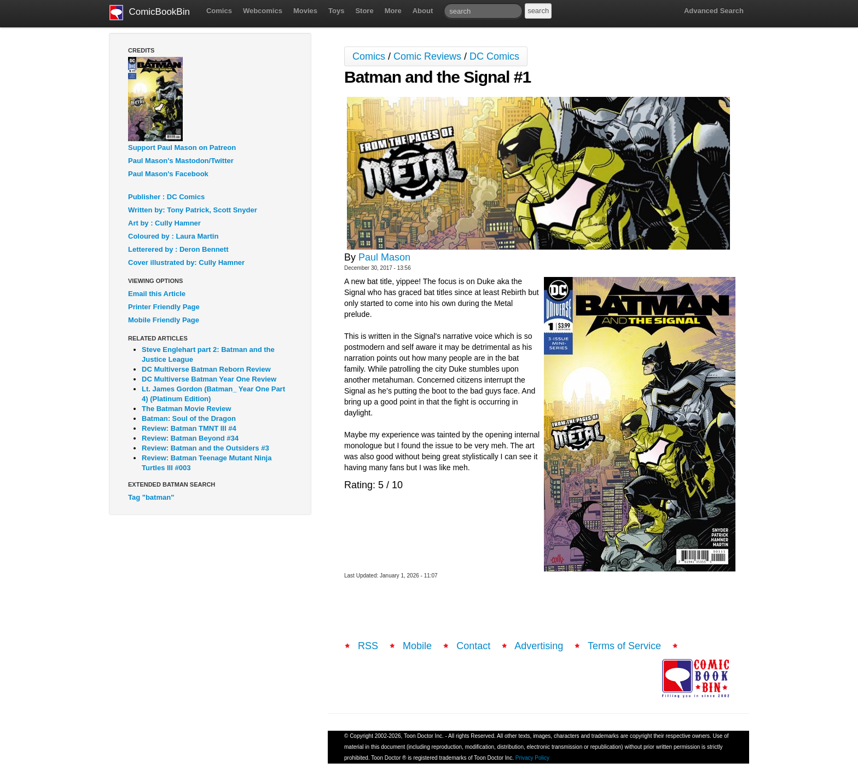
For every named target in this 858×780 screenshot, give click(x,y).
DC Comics (494, 56)
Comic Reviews (427, 56)
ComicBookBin (149, 12)
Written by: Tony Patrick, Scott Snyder (192, 210)
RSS (368, 645)
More (393, 11)
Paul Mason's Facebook (168, 174)
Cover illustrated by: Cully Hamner (186, 262)
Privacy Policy (532, 758)
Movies (305, 11)
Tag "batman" (151, 497)
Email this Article (156, 294)
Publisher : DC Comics (166, 197)
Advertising (538, 645)
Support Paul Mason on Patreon (182, 147)
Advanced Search (714, 11)
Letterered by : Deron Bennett (178, 249)
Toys (336, 11)
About (423, 11)
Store (364, 11)
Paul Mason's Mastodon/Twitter (181, 161)
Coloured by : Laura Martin (173, 236)
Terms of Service (624, 645)
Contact (473, 645)
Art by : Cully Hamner (164, 223)
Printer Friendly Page (164, 307)
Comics (219, 11)
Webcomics (262, 11)
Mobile (417, 645)
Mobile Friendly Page (163, 320)
